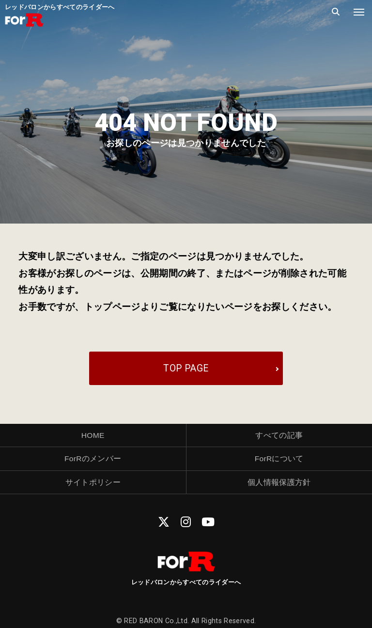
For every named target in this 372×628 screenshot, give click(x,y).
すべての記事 (279, 435)
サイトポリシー (93, 482)
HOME (93, 435)
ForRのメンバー (92, 458)
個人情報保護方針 (279, 482)
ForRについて (279, 458)
